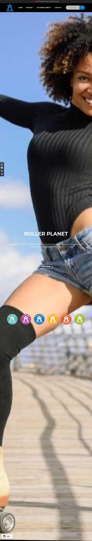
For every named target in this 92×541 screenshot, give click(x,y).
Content (29, 8)
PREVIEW (46, 266)
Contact (58, 8)
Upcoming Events (43, 8)
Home (20, 8)
